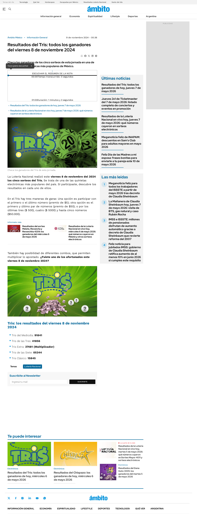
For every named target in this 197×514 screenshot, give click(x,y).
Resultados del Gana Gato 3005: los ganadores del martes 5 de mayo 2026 (130, 472)
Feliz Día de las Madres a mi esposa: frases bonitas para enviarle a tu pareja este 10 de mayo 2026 (121, 159)
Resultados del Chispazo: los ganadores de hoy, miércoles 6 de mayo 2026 (73, 476)
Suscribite (82, 382)
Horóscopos (49, 2)
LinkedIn (29, 498)
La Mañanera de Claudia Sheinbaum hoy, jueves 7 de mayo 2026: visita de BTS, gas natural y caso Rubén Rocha (125, 208)
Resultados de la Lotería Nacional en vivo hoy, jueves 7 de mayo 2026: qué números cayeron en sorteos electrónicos (121, 123)
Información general (50, 16)
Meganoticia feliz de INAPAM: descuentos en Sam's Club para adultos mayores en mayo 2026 (121, 142)
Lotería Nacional (32, 366)
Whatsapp (44, 498)
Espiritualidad (95, 16)
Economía (74, 16)
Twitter (9, 498)
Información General (37, 37)
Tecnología (23, 2)
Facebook (15, 498)
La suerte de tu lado (127, 443)
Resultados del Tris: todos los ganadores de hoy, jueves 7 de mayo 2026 (45, 105)
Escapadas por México (69, 2)
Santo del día (117, 2)
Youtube (37, 498)
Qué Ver (36, 2)
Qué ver (140, 508)
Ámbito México (15, 37)
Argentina (151, 16)
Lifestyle (115, 16)
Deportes (133, 16)
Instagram (22, 498)
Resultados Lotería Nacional (95, 2)
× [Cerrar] (31, 66)
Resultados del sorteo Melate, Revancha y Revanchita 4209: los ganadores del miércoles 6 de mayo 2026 (35, 231)
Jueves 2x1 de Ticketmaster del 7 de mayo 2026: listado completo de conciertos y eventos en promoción (119, 103)
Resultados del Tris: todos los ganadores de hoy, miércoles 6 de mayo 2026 (27, 476)
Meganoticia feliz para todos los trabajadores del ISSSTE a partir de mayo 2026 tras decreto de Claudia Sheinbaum (124, 189)
